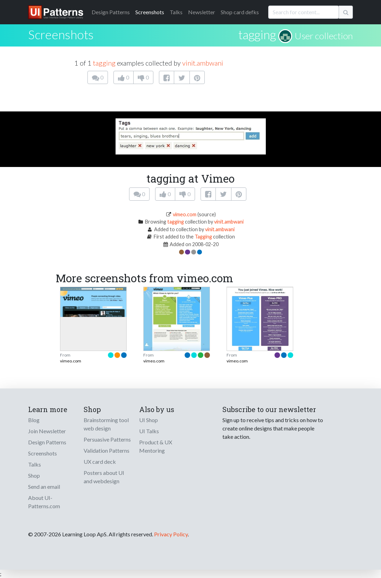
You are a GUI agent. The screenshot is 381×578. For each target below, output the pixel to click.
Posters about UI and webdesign (104, 476)
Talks (176, 12)
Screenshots (149, 12)
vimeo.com (184, 214)
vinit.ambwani (202, 63)
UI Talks (149, 431)
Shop (34, 475)
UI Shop (148, 420)
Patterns (111, 12)
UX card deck (100, 461)
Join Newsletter (47, 431)
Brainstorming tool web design (106, 424)
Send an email (44, 486)
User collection (324, 35)
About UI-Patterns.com (44, 501)
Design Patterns (47, 442)
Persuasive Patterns (107, 439)
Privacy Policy (171, 534)
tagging (257, 34)
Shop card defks (240, 12)
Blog (34, 420)
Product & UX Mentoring (155, 446)
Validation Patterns (106, 450)
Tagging (203, 237)
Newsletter (201, 12)
